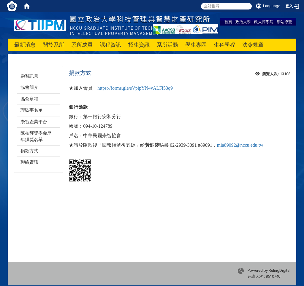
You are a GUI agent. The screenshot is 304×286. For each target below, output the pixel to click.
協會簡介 (29, 87)
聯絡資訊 (29, 162)
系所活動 (167, 45)
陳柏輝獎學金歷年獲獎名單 (36, 136)
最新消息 (25, 45)
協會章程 (29, 99)
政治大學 (243, 21)
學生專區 (196, 45)
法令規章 (253, 45)
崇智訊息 (29, 76)
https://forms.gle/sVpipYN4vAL (128, 88)
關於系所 (53, 45)
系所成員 (82, 45)
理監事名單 (31, 110)
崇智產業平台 (33, 121)
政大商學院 (263, 21)
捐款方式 (29, 151)
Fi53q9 (166, 88)
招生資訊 (139, 45)
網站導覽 (284, 21)
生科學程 (224, 45)
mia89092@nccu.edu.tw (240, 145)
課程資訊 (110, 45)
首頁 (228, 21)
